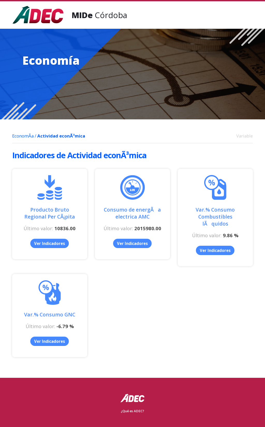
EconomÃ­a (23, 136)
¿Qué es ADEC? (132, 411)
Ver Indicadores (49, 243)
